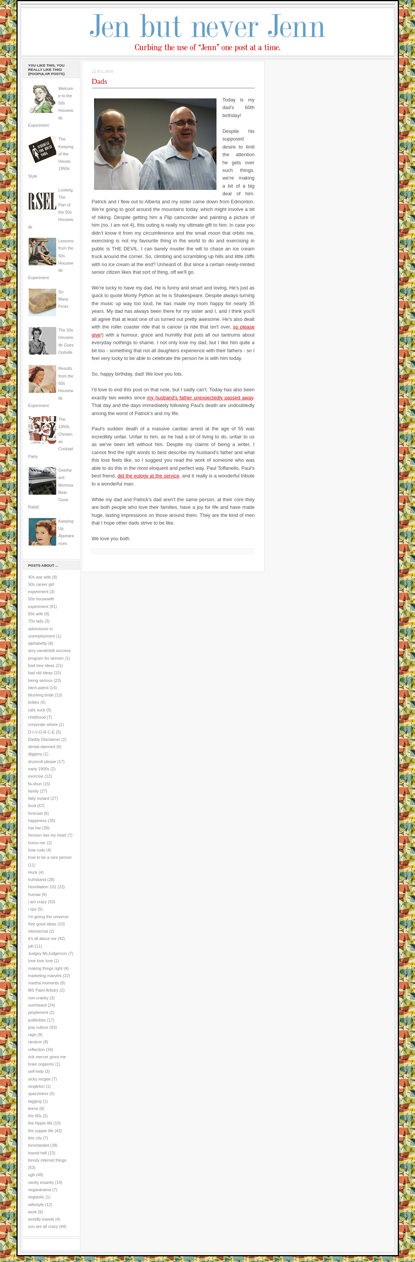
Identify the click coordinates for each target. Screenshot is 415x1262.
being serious (40, 680)
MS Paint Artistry (43, 990)
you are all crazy (43, 1226)
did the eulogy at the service (148, 476)
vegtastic (36, 1197)
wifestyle (36, 1204)
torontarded (38, 1145)
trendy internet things (47, 1160)
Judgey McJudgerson (47, 953)
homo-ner (37, 842)
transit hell (37, 1153)
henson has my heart (47, 835)
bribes (33, 702)
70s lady (36, 621)
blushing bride (41, 695)
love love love (40, 960)
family (33, 791)
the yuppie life (41, 1130)
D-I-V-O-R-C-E (41, 732)
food (32, 805)
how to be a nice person (50, 857)
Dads (99, 81)
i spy (32, 909)
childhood (37, 717)
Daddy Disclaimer (44, 739)
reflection (36, 1049)
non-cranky (38, 998)
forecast (35, 813)
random (35, 1042)
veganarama (39, 1189)
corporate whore (43, 724)
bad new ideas (41, 665)
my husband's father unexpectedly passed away (200, 398)
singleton (36, 1086)
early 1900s (38, 769)
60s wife (35, 613)
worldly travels (41, 1219)
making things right (45, 968)
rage (32, 1034)
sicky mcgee (39, 1079)
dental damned (41, 746)
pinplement (38, 1012)
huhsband (37, 879)
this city (35, 1138)
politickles (37, 1020)
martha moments (43, 983)
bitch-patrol (38, 687)
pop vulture (38, 1027)
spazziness (38, 1093)
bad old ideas (40, 672)
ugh (31, 1174)
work (32, 1212)
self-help (36, 1071)
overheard (37, 1005)
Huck (32, 872)
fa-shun (35, 783)
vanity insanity (41, 1182)
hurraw (34, 894)
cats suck (37, 710)
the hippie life (40, 1123)
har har (34, 828)
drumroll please (42, 761)
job (31, 946)
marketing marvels (45, 975)
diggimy (35, 754)
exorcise (36, 776)
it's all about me (42, 938)
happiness (37, 820)
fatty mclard (38, 798)
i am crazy (37, 901)
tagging (35, 1101)
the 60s (35, 1115)
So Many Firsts (63, 299)
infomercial (38, 931)
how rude (36, 850)
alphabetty (37, 643)
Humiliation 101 (42, 886)
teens (33, 1108)
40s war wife (39, 577)
